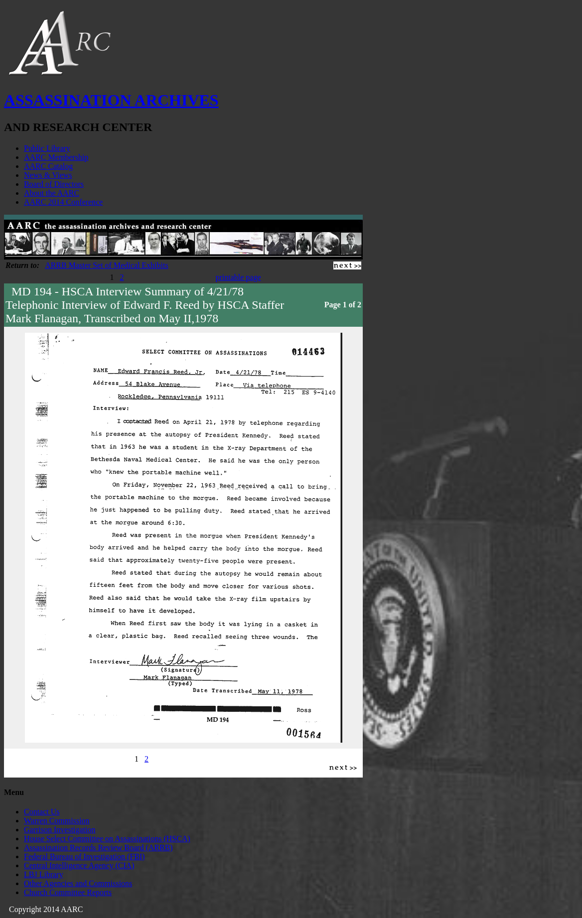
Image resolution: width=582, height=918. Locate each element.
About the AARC (51, 193)
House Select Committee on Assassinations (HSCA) (107, 838)
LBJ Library (43, 874)
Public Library (47, 148)
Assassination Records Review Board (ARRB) (98, 847)
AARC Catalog (48, 166)
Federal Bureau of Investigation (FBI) (84, 856)
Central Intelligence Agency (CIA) (79, 865)
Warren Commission (57, 820)
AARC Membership (56, 157)
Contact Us (42, 811)
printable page (238, 277)
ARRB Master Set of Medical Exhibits (106, 265)
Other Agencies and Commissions (78, 883)
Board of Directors (54, 184)
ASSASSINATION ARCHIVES (111, 100)
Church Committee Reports (68, 892)
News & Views (48, 175)
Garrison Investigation (60, 829)
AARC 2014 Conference (63, 202)
